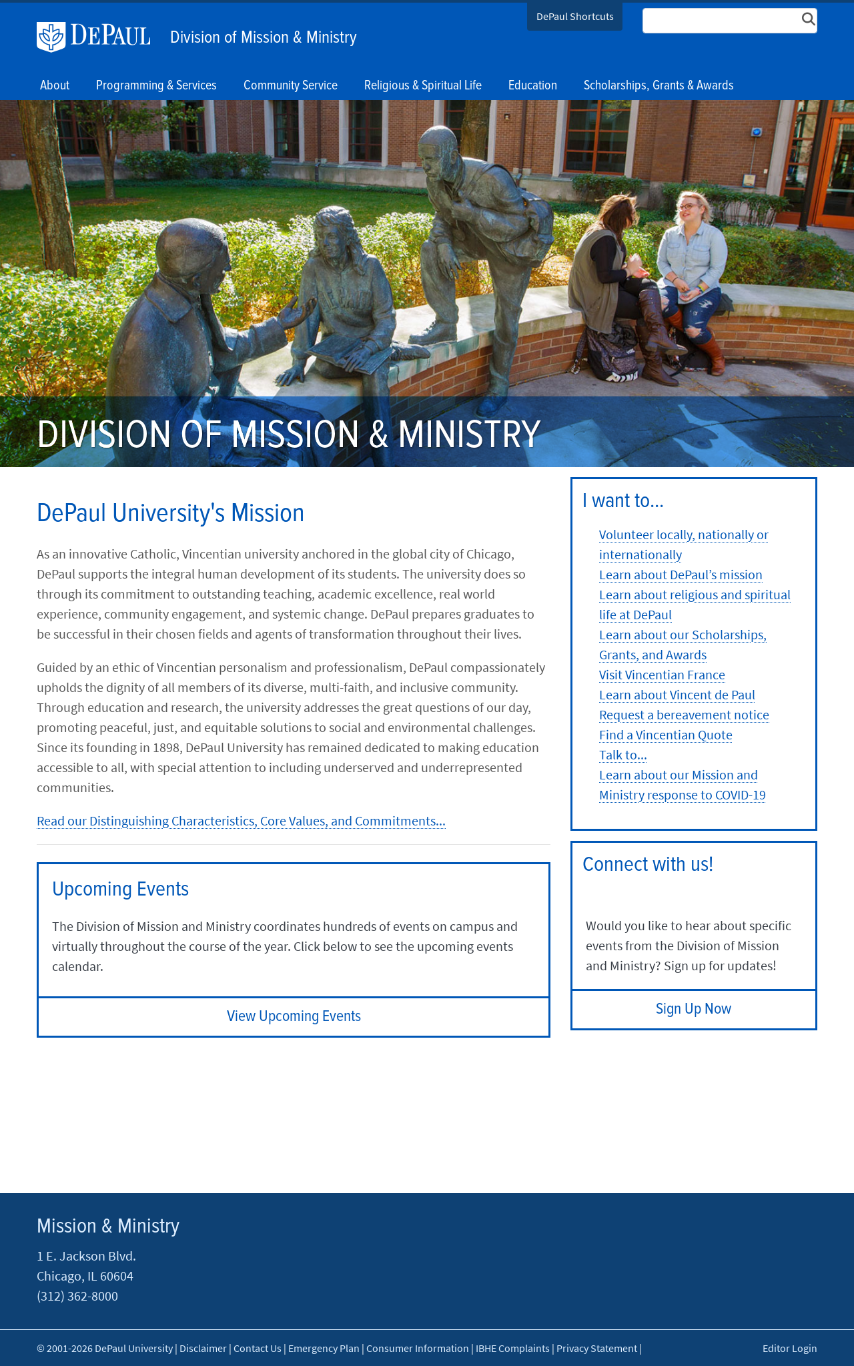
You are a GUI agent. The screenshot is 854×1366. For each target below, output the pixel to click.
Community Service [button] (291, 86)
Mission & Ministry (108, 1227)
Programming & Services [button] (156, 86)
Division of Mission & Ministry (263, 38)
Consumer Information (417, 1348)
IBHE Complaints (513, 1348)
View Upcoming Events (294, 1016)
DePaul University (100, 37)
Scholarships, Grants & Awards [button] (659, 86)
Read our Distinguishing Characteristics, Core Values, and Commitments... (241, 820)
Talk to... (623, 754)
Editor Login (790, 1348)
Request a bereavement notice (684, 714)
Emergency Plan (324, 1348)
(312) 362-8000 (77, 1295)
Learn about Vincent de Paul (677, 694)
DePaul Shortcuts (575, 16)
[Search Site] (730, 20)
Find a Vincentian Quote (666, 734)
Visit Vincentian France (662, 674)
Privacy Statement (596, 1348)
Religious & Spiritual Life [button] (423, 86)
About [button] (54, 86)
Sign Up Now (693, 1009)
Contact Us (258, 1348)
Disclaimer (203, 1348)
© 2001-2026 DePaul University (105, 1348)
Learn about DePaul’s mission (681, 574)
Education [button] (532, 86)
